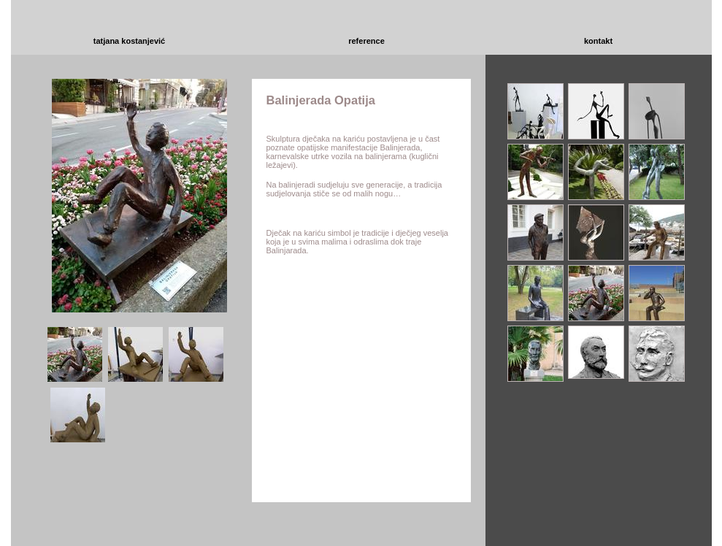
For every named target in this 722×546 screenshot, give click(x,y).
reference (366, 40)
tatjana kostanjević (129, 40)
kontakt (598, 40)
